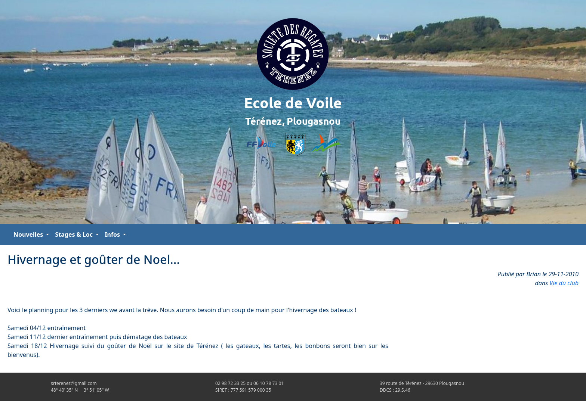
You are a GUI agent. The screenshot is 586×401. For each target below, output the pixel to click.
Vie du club (564, 283)
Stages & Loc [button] (74, 234)
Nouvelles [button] (28, 234)
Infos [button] (113, 234)
